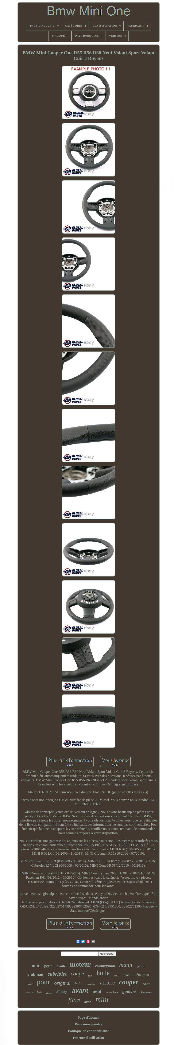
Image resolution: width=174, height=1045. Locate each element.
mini (102, 999)
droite (61, 966)
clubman (35, 974)
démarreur (142, 975)
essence (91, 984)
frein (39, 992)
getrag (140, 966)
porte (48, 966)
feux (90, 975)
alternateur (145, 992)
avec (87, 1002)
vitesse (29, 992)
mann (125, 965)
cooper (128, 982)
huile (103, 973)
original (62, 983)
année (116, 975)
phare (146, 984)
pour (43, 982)
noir (36, 965)
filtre (74, 1000)
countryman (105, 966)
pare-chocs (112, 992)
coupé (77, 974)
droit (30, 984)
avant (80, 990)
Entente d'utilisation (88, 1038)
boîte (78, 984)
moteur (80, 964)
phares (49, 993)
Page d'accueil (88, 1017)
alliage (61, 992)
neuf (96, 991)
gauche (129, 991)
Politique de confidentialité (88, 1031)
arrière (107, 982)
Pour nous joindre (88, 1024)
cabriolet (56, 974)
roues (127, 975)
